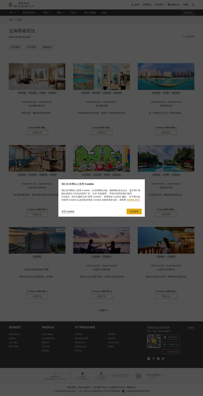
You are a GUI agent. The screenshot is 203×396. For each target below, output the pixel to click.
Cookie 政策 (133, 199)
